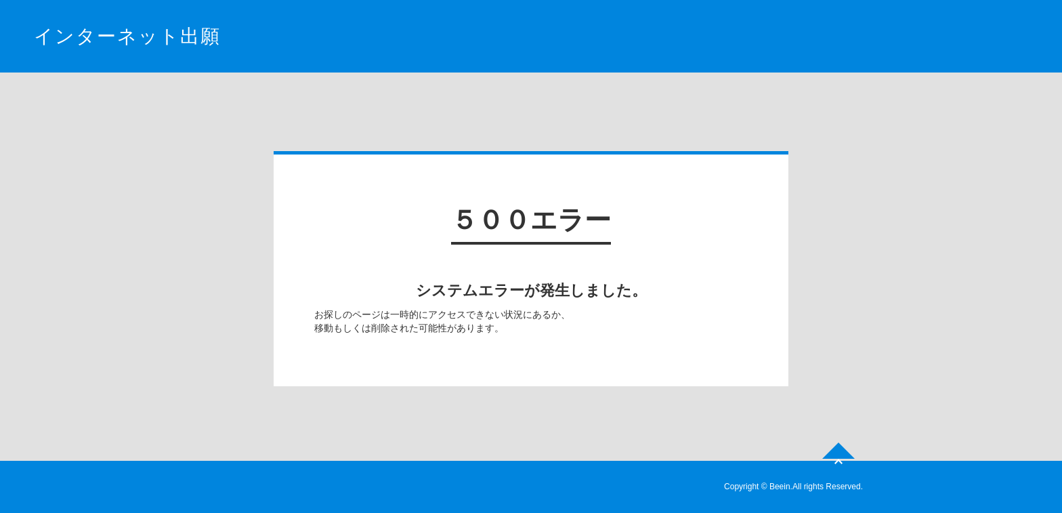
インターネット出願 (127, 36)
